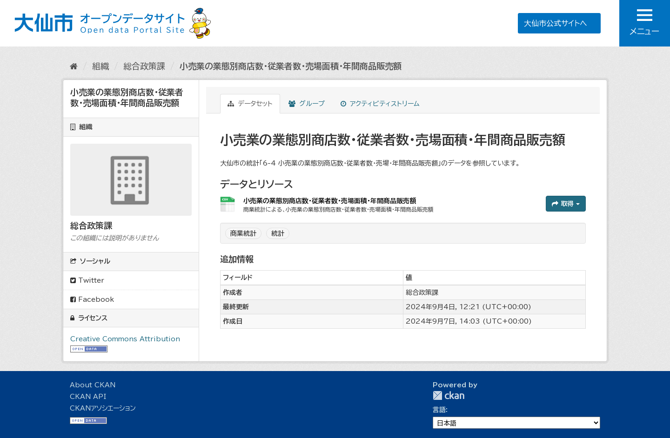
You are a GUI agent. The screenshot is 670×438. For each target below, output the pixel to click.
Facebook (92, 299)
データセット (250, 103)
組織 (100, 66)
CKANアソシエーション (103, 408)
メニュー (644, 22)
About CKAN (92, 385)
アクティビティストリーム (380, 103)
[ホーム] (74, 66)
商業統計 (243, 233)
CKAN (448, 395)
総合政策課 (144, 66)
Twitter (87, 280)
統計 (277, 233)
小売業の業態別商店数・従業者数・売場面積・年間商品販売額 (291, 66)
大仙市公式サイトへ (555, 23)
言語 (439, 409)
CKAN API (88, 396)
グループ (306, 103)
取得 (566, 203)
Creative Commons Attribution (125, 339)
